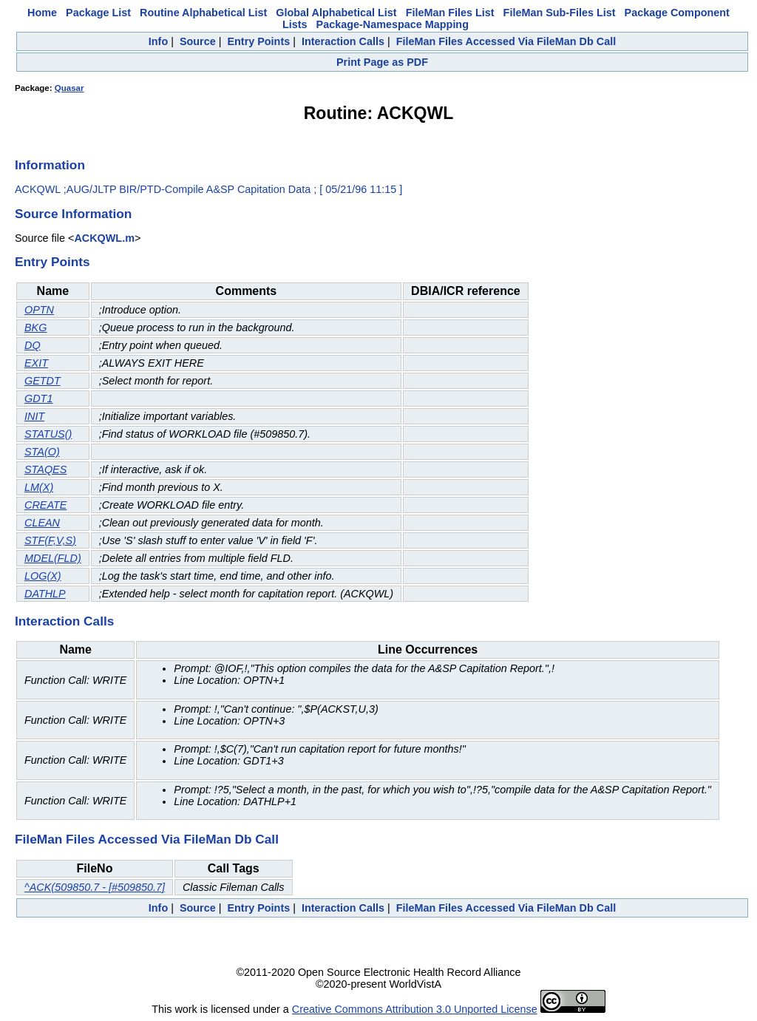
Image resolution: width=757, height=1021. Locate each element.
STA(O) (42, 452)
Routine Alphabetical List (203, 12)
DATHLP (45, 594)
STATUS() (48, 434)
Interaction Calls (343, 41)
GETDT (42, 381)
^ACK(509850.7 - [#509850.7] (94, 887)
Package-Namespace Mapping (392, 24)
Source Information (73, 213)
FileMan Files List (450, 12)
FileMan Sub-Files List (559, 12)
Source (198, 41)
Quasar (69, 88)
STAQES (45, 469)
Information (50, 164)
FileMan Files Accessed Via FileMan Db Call (506, 41)
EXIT (36, 363)
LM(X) (38, 487)
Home (42, 12)
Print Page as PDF (382, 62)
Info (158, 41)
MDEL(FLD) (52, 558)
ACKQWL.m (104, 238)
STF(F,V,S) (50, 540)
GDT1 (38, 398)
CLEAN (42, 523)
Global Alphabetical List (336, 12)
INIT (34, 416)
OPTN (39, 310)
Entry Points (258, 41)
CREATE (45, 505)
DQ (32, 345)
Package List (98, 12)
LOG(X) (42, 576)
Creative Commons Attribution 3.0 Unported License (414, 1009)
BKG (35, 327)
